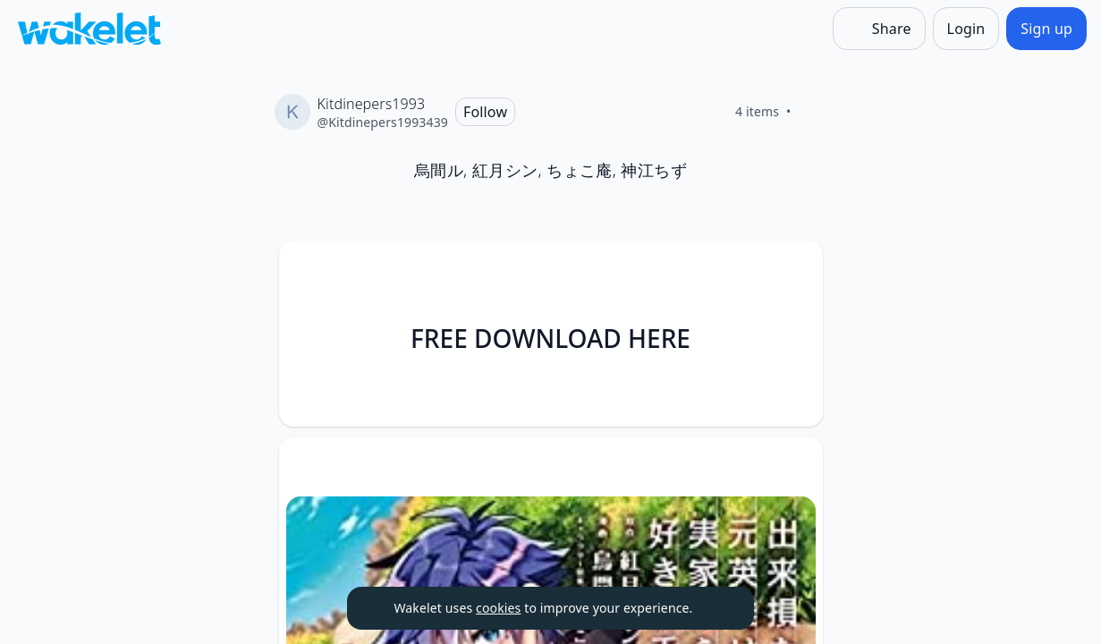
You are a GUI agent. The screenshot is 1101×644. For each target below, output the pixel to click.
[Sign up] (1046, 28)
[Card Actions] (794, 269)
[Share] (879, 28)
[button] (794, 270)
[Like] (813, 111)
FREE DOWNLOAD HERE (550, 338)
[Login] (966, 28)
